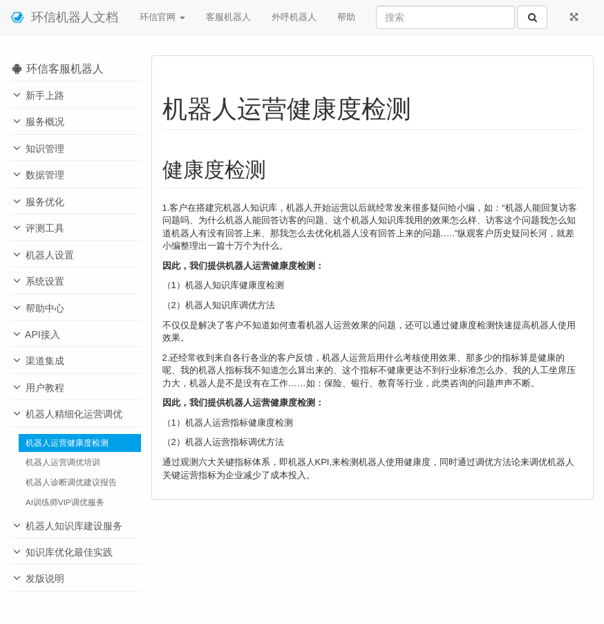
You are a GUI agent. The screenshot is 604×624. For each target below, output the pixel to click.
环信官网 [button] (162, 17)
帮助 (346, 17)
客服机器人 (228, 17)
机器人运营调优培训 (63, 461)
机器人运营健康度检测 (67, 442)
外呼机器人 (294, 17)
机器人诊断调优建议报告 (71, 482)
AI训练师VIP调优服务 (65, 502)
